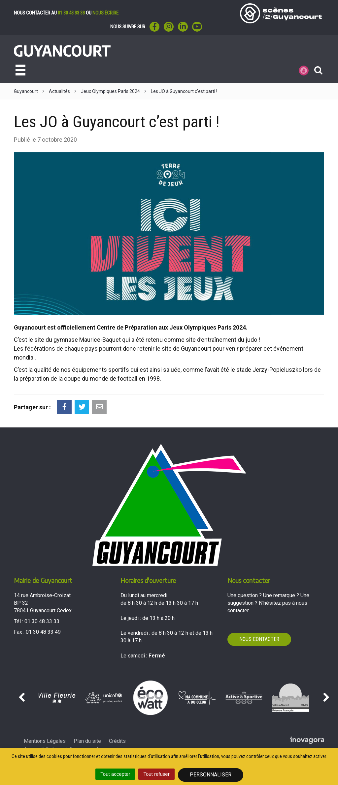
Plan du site (87, 741)
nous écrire (105, 13)
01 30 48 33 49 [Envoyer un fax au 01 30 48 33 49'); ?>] (43, 632)
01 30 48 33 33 (71, 13)
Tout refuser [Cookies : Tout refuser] (156, 774)
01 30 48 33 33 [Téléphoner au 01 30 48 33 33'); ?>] (41, 621)
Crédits (117, 741)
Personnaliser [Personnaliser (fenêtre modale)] (210, 774)
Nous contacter (259, 639)
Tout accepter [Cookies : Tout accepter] (115, 774)
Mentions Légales (45, 741)
